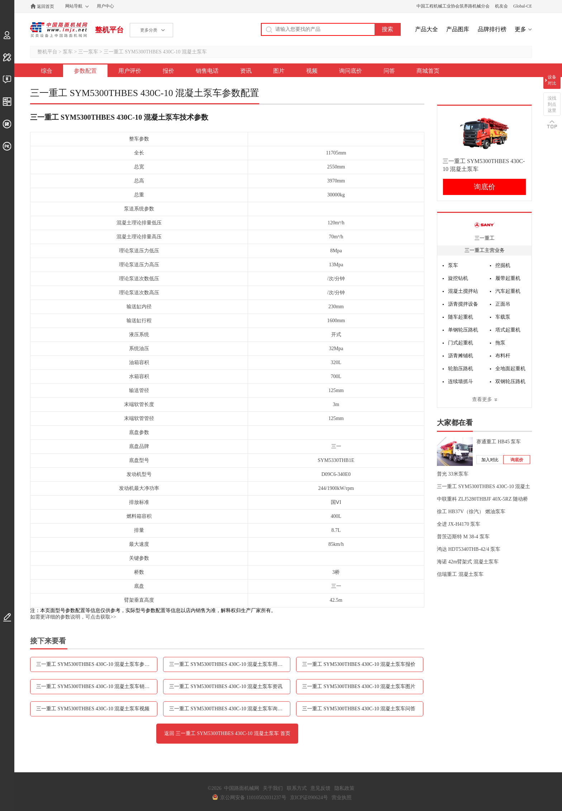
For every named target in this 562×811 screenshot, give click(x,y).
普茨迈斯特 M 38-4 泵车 (463, 536)
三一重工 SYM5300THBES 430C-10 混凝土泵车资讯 (225, 686)
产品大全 (426, 29)
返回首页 (45, 6)
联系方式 (297, 788)
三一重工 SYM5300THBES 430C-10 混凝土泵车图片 (358, 686)
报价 (168, 71)
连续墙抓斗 (460, 381)
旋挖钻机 (458, 278)
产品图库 (457, 29)
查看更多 (482, 399)
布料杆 (502, 355)
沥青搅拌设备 (463, 304)
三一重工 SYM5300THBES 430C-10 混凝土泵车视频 (92, 708)
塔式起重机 (507, 330)
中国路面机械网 (58, 29)
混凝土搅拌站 (463, 291)
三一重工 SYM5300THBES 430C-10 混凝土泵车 (155, 51)
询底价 (484, 187)
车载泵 (502, 317)
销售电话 (207, 71)
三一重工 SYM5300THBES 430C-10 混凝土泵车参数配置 (96, 664)
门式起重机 (460, 342)
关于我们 (273, 788)
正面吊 (502, 304)
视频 (312, 71)
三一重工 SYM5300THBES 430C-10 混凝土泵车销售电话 (96, 686)
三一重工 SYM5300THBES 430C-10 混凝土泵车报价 (358, 664)
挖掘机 (502, 265)
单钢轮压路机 (463, 330)
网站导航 (73, 6)
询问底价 (350, 71)
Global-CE (522, 6)
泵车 (68, 51)
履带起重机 (507, 278)
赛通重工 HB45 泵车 (498, 441)
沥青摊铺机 (460, 355)
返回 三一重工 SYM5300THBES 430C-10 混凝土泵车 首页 (227, 733)
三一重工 (485, 238)
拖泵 (500, 342)
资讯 (246, 71)
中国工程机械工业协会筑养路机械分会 (453, 6)
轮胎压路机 (460, 368)
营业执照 (342, 797)
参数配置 (85, 71)
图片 (279, 71)
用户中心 (105, 6)
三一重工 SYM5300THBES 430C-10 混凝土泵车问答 (358, 708)
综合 (46, 71)
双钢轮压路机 (510, 381)
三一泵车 (88, 51)
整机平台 (109, 30)
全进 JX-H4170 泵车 (458, 524)
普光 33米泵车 (452, 474)
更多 (520, 29)
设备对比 (552, 80)
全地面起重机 (510, 368)
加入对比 (490, 459)
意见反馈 (320, 788)
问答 (389, 71)
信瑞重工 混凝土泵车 (460, 574)
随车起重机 (460, 317)
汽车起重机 (507, 291)
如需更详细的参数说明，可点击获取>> (73, 617)
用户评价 (129, 71)
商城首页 (427, 71)
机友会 (501, 6)
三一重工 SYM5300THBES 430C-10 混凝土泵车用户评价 (229, 664)
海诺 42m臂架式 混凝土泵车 (468, 561)
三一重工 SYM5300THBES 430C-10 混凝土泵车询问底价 (229, 708)
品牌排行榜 (492, 29)
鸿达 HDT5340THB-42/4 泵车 (468, 549)
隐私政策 (344, 788)
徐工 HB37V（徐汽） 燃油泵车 (471, 511)
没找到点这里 (552, 104)
